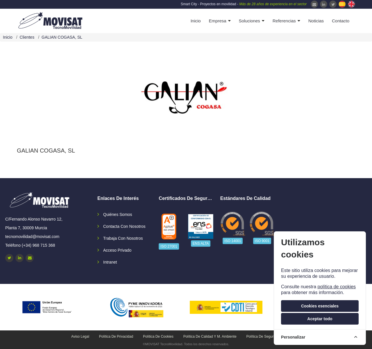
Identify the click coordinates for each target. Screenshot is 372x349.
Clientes (27, 37)
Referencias (284, 20)
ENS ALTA (201, 243)
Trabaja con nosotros (123, 238)
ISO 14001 (232, 241)
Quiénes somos (117, 214)
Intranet (110, 262)
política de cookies (336, 286)
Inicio (196, 20)
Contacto (340, 20)
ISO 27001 (168, 246)
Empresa (217, 20)
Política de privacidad (116, 336)
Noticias (316, 20)
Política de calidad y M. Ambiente (210, 336)
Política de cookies (158, 336)
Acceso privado (117, 250)
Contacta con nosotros (124, 226)
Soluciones (249, 20)
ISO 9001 (262, 241)
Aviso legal (80, 336)
